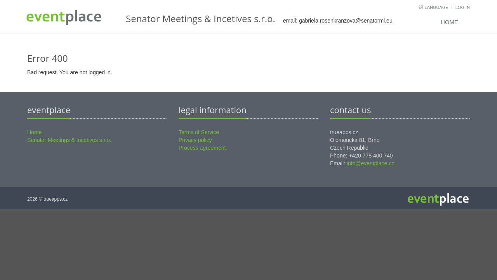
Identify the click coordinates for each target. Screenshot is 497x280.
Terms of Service (199, 132)
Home (449, 22)
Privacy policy (195, 140)
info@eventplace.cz (370, 163)
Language (437, 7)
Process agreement (202, 148)
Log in (462, 7)
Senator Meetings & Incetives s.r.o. (69, 140)
